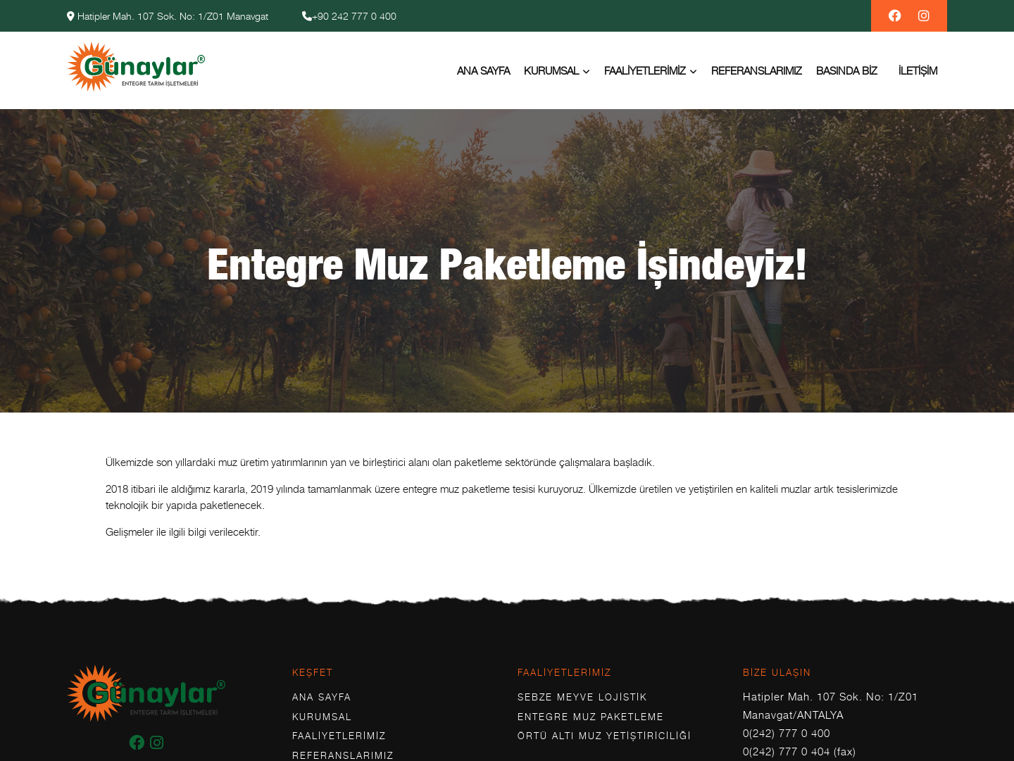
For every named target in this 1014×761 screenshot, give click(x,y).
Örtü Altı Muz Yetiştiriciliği (604, 735)
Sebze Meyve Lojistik (582, 697)
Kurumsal (551, 70)
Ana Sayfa (483, 70)
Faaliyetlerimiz (645, 70)
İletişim (918, 70)
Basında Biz (846, 70)
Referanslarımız (756, 70)
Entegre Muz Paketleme (591, 716)
